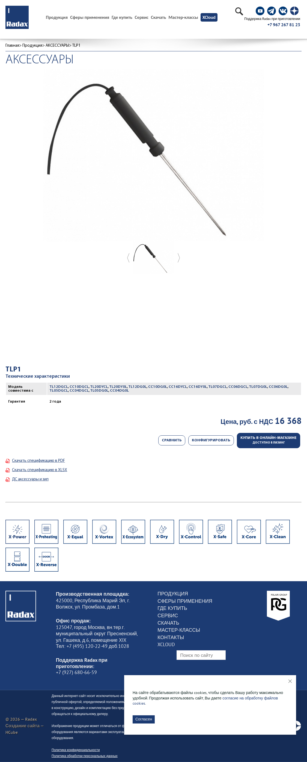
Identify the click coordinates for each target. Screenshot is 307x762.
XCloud (209, 17)
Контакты (170, 637)
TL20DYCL (99, 387)
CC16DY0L (198, 387)
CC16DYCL (178, 387)
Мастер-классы (183, 17)
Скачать (158, 17)
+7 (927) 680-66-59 (76, 672)
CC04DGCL (79, 391)
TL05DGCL (58, 391)
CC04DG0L (119, 391)
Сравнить (172, 440)
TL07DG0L (258, 387)
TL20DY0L (118, 387)
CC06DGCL (238, 387)
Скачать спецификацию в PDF (38, 461)
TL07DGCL (217, 387)
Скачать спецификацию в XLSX (39, 470)
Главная (12, 46)
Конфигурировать (211, 440)
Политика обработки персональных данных (85, 756)
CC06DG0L (278, 387)
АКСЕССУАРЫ (57, 46)
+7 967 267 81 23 (283, 25)
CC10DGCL (79, 387)
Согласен (143, 719)
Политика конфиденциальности (76, 750)
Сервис (141, 17)
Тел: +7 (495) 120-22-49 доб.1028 (92, 646)
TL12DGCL (58, 387)
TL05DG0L (99, 391)
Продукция (32, 46)
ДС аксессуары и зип (30, 479)
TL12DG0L (137, 387)
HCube (11, 732)
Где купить (122, 17)
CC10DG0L (157, 387)
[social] (260, 11)
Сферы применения (89, 17)
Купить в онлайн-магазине (268, 440)
